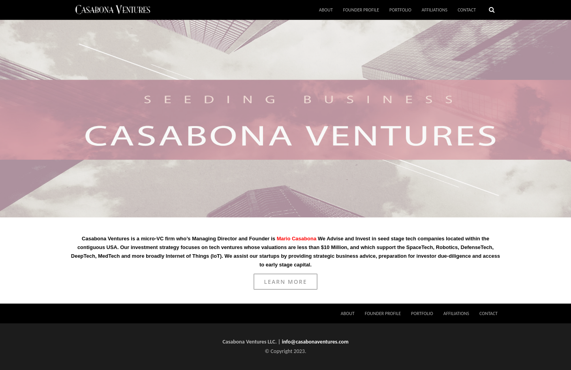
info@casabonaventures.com (315, 341)
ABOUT (326, 10)
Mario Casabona (296, 239)
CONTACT (467, 10)
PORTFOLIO (400, 10)
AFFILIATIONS (434, 10)
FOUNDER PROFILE (361, 10)
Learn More (285, 281)
